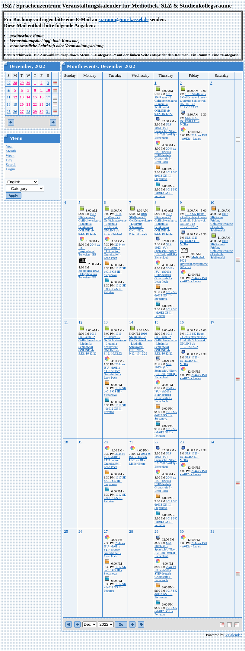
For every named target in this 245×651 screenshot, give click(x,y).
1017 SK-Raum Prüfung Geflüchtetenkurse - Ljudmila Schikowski (221, 222)
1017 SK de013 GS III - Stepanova (165, 176)
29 (22, 83)
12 (15, 97)
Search (11, 165)
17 (48, 97)
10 (48, 90)
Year (9, 146)
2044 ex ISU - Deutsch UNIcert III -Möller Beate (140, 458)
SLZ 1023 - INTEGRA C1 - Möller (189, 121)
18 (9, 104)
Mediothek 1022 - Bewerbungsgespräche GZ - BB (194, 262)
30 (28, 83)
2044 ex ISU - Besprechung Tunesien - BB (89, 249)
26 (15, 112)
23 (41, 104)
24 (48, 104)
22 (35, 104)
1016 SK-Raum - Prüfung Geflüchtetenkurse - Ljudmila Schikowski (221, 249)
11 (8, 97)
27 (9, 83)
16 (41, 97)
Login (10, 169)
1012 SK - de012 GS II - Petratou (165, 193)
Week (10, 155)
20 (22, 104)
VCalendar (233, 635)
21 (28, 104)
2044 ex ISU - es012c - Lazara (193, 137)
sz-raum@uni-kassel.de (124, 19)
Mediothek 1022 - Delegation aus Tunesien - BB (89, 274)
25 (9, 112)
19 (15, 104)
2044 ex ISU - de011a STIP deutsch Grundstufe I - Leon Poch (165, 155)
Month (11, 151)
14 (28, 97)
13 (22, 97)
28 (15, 83)
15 (35, 97)
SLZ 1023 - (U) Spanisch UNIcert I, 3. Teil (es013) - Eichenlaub (165, 131)
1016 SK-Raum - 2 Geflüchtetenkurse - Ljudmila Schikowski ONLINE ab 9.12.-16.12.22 (165, 104)
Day (9, 160)
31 (48, 112)
